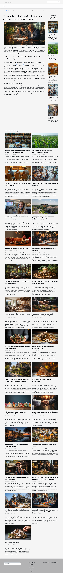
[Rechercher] (53, 2)
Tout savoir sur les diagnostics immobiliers (44, 444)
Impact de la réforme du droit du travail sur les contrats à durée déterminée (52, 37)
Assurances (31, 566)
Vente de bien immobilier (12, 543)
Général (10, 10)
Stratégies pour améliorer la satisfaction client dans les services (53, 119)
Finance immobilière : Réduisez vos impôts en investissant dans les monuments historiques (17, 381)
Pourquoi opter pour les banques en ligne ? (17, 248)
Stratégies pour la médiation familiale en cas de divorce (53, 100)
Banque (31, 564)
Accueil (5, 10)
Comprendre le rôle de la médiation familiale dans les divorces (52, 79)
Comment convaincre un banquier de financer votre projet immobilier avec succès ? (45, 315)
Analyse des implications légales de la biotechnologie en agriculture (53, 58)
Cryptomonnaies (31, 562)
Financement (31, 567)
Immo (31, 569)
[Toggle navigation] (4, 6)
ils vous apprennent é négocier (18, 64)
